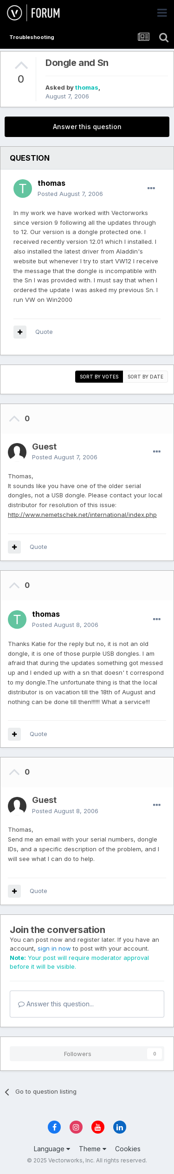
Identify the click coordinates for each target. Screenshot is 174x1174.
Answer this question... (56, 1004)
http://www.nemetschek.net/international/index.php (82, 514)
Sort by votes (99, 376)
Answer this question (87, 126)
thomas (86, 87)
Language (52, 1149)
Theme (92, 1149)
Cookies (128, 1149)
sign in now (54, 948)
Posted (70, 193)
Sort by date (145, 376)
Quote (44, 331)
